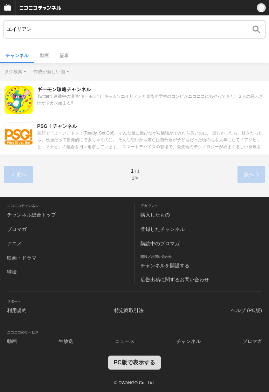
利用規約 (17, 310)
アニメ (14, 243)
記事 (64, 55)
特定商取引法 (129, 310)
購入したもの (155, 215)
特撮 (12, 272)
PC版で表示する (134, 362)
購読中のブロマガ (160, 243)
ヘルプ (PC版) (246, 310)
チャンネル (17, 55)
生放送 (65, 341)
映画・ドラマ (21, 258)
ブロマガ (17, 229)
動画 (44, 55)
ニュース (124, 341)
